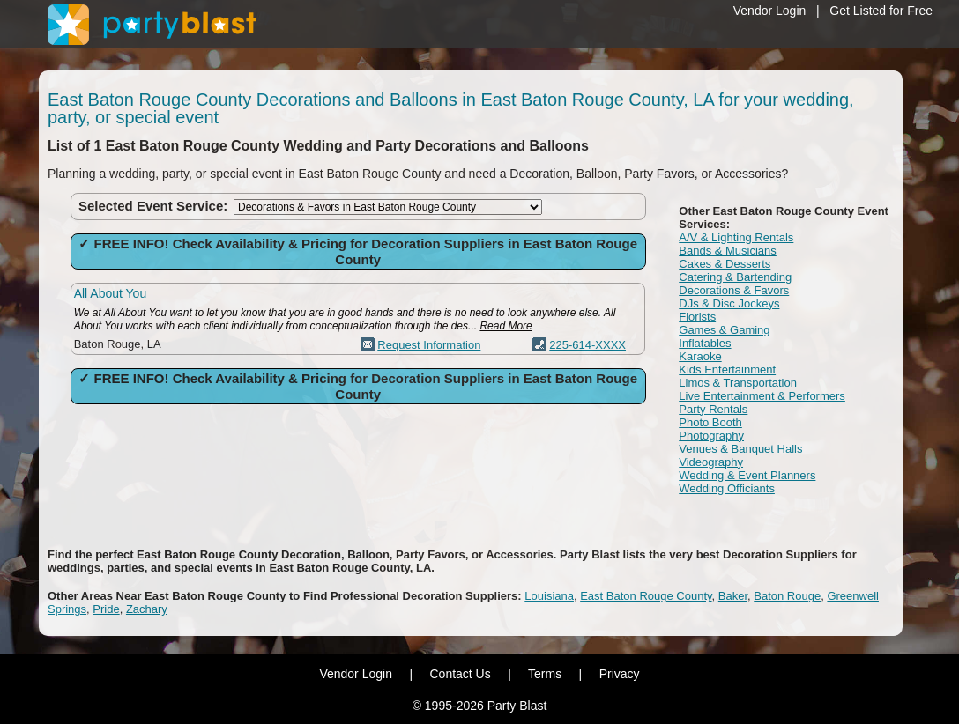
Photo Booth (710, 422)
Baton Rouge (787, 595)
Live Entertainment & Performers (762, 396)
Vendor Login (770, 11)
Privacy (619, 674)
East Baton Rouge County (645, 595)
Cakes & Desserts (724, 263)
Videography (711, 462)
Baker (732, 595)
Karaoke (700, 356)
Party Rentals (713, 409)
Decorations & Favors (734, 290)
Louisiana (549, 595)
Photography (711, 435)
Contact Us (459, 674)
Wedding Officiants (727, 488)
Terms (544, 674)
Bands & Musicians (728, 250)
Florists (697, 316)
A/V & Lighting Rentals (736, 237)
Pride (106, 609)
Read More (506, 326)
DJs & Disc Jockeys (729, 303)
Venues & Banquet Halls (740, 448)
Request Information (428, 344)
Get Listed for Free (881, 11)
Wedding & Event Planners (747, 475)
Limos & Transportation (738, 382)
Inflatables (705, 343)
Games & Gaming (724, 329)
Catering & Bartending (735, 277)
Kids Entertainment (727, 369)
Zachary (146, 609)
